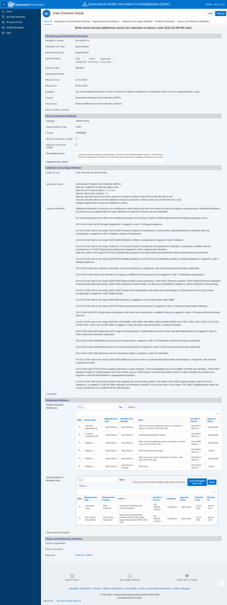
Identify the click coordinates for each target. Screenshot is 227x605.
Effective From (52, 80)
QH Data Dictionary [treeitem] (15, 17)
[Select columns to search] (81, 407)
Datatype (50, 121)
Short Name (51, 104)
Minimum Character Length (59, 139)
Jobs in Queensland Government (155, 588)
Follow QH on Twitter (187, 577)
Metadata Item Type (55, 46)
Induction (79, 555)
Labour (89, 555)
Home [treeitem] (9, 11)
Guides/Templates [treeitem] (15, 27)
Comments (51, 394)
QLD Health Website (129, 577)
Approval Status (53, 58)
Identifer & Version (157, 498)
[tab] (47, 21)
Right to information (112, 588)
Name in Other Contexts (57, 110)
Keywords (50, 555)
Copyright (73, 588)
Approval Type (52, 68)
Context (49, 98)
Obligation (171, 499)
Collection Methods (55, 208)
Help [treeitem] (8, 33)
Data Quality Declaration (58, 532)
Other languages (182, 588)
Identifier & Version (54, 40)
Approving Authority (54, 74)
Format (49, 133)
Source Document (54, 549)
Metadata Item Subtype (127, 420)
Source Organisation (55, 543)
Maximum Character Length (56, 146)
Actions (132, 407)
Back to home (72, 577)
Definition (50, 92)
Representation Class (56, 127)
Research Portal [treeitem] (14, 22)
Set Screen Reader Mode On (69, 601)
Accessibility (131, 588)
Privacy (97, 588)
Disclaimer (86, 588)
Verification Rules (54, 184)
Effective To (51, 86)
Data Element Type (54, 52)
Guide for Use (53, 172)
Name (140, 420)
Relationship (90, 420)
